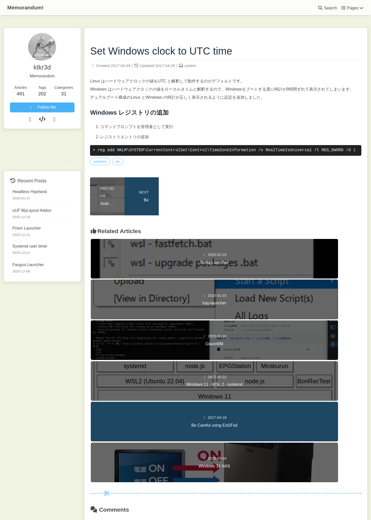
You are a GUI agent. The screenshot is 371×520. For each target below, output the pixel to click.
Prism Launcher (26, 228)
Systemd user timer (29, 246)
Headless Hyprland (29, 191)
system (209, 68)
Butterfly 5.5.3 (214, 506)
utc (136, 172)
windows (118, 172)
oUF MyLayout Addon (31, 210)
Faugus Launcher (28, 265)
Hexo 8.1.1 (175, 506)
